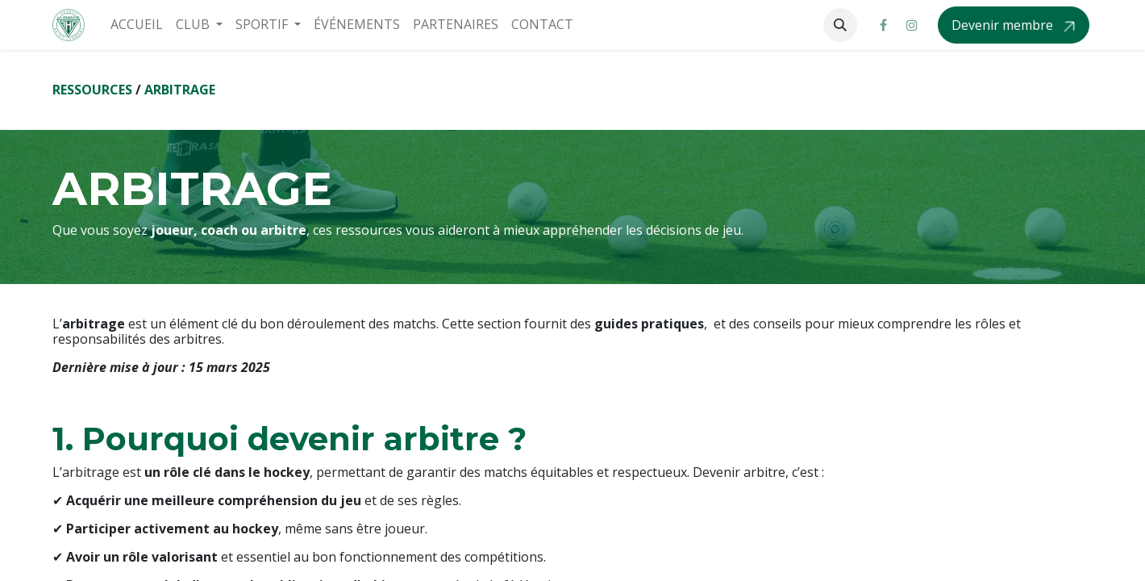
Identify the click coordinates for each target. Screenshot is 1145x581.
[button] (840, 25)
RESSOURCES (92, 89)
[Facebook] (883, 25)
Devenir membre (1003, 25)
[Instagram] (912, 25)
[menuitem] (136, 24)
